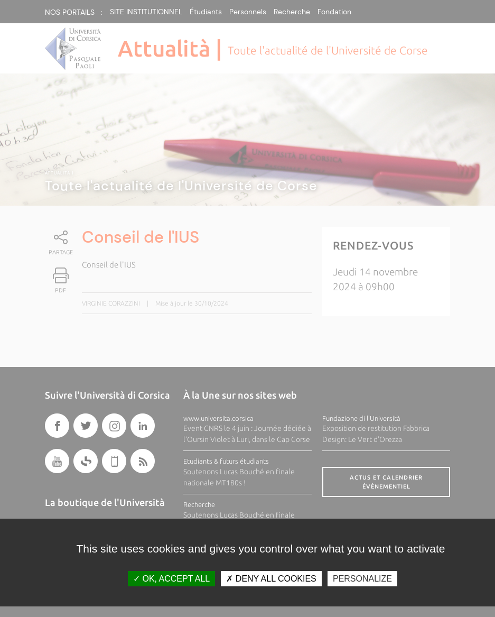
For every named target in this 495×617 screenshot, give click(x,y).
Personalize (362, 578)
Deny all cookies (271, 578)
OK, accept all (171, 578)
